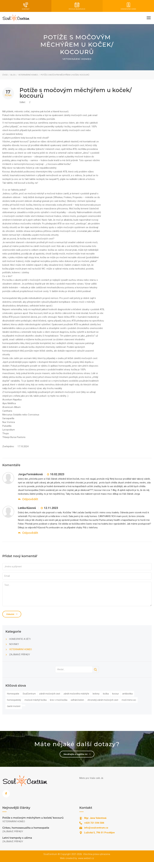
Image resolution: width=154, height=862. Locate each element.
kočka (106, 693)
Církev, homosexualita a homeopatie (25, 827)
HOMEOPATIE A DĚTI (20, 639)
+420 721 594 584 (94, 822)
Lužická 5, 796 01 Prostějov (99, 832)
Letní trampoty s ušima (17, 837)
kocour (115, 693)
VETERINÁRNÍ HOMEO (28, 75)
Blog (13, 75)
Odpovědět (28, 499)
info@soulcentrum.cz (96, 827)
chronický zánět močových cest (102, 700)
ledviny (96, 693)
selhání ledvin (77, 700)
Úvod (5, 75)
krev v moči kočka (58, 700)
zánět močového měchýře (76, 693)
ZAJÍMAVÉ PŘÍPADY (19, 654)
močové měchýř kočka (36, 700)
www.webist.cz (86, 858)
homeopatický (14, 700)
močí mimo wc (129, 700)
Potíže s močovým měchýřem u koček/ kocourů (33, 817)
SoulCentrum (29, 693)
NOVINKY (14, 644)
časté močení (13, 706)
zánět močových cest (49, 693)
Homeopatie (13, 693)
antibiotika (127, 693)
